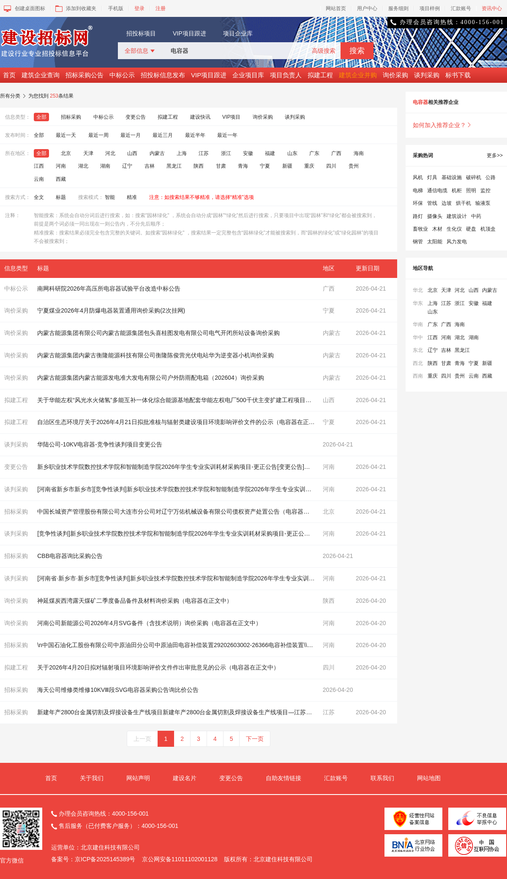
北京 (66, 153)
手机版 (115, 8)
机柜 (457, 190)
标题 (61, 197)
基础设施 (452, 177)
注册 (160, 8)
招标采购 (71, 117)
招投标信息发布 (163, 75)
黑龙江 (174, 166)
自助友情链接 (283, 778)
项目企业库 (238, 33)
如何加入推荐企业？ (442, 125)
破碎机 (473, 177)
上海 (182, 153)
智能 (110, 197)
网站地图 (429, 778)
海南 (359, 153)
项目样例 (430, 8)
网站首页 (336, 8)
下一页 (255, 738)
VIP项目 (231, 117)
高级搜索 (323, 50)
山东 (292, 153)
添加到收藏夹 (75, 8)
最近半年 (195, 135)
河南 (61, 166)
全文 (39, 197)
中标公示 (122, 75)
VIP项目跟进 (189, 33)
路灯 (418, 216)
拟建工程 (320, 75)
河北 (110, 153)
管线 (432, 203)
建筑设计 (457, 216)
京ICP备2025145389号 (105, 859)
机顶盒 (488, 229)
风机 (418, 177)
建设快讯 (200, 117)
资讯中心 (492, 8)
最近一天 (66, 135)
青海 (243, 166)
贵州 (354, 166)
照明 (471, 190)
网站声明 (138, 778)
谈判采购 (426, 75)
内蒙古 (157, 153)
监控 (485, 190)
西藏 (61, 179)
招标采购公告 (84, 75)
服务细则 (398, 8)
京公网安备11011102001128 (180, 859)
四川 (331, 166)
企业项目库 (248, 75)
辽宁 (127, 166)
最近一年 (227, 135)
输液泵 (483, 203)
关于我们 (92, 778)
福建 (270, 153)
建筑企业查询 (41, 75)
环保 (418, 203)
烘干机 (463, 203)
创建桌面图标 (24, 8)
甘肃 (221, 166)
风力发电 (457, 242)
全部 (41, 117)
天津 (88, 153)
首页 (9, 75)
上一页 (142, 738)
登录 (139, 8)
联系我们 (382, 778)
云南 (39, 179)
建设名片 (184, 778)
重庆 (309, 166)
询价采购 (395, 75)
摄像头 (434, 216)
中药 (476, 216)
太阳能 (434, 242)
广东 (314, 153)
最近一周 (98, 135)
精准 (132, 197)
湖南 (105, 166)
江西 (39, 166)
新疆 (287, 166)
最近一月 (130, 135)
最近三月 (163, 135)
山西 (132, 153)
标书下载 (458, 75)
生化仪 (454, 229)
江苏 (204, 153)
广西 (336, 153)
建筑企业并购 (358, 75)
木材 (437, 229)
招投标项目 (141, 33)
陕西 (199, 166)
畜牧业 (420, 229)
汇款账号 (461, 8)
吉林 (149, 166)
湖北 (83, 166)
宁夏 (265, 166)
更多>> (495, 155)
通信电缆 (437, 190)
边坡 (447, 203)
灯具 (432, 177)
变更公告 (135, 117)
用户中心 (367, 8)
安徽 (248, 153)
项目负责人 (286, 75)
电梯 (418, 190)
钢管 (418, 242)
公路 (490, 177)
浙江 (226, 153)
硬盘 (471, 229)
